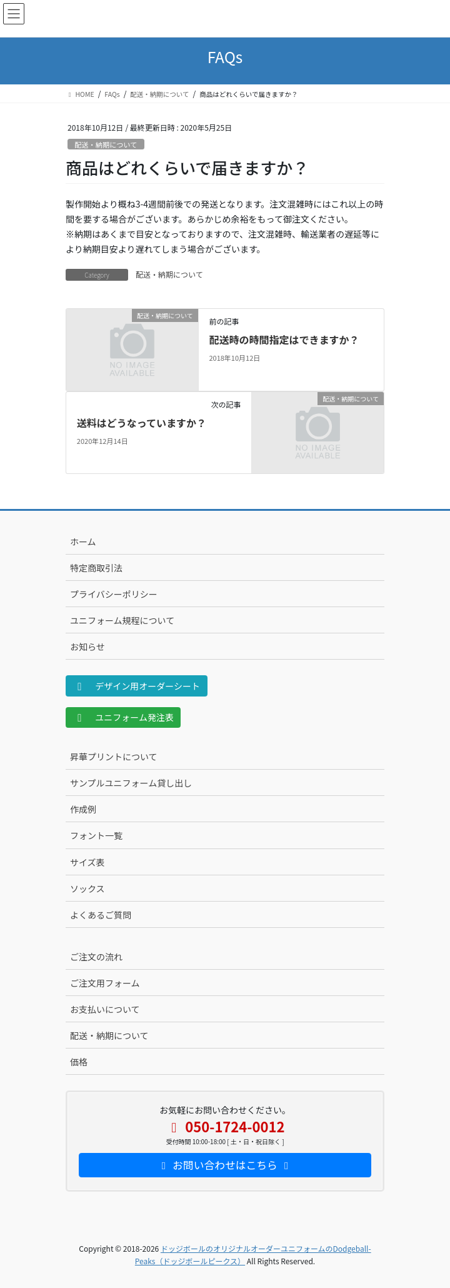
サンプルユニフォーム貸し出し (131, 783)
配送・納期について (105, 144)
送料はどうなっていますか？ (141, 422)
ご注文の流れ (96, 956)
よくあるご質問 (100, 914)
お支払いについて (105, 1009)
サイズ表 (87, 862)
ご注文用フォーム (105, 983)
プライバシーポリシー (114, 594)
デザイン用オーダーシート (137, 686)
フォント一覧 (96, 835)
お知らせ (87, 646)
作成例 (83, 809)
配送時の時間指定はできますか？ (284, 339)
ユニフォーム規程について (122, 620)
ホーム (83, 541)
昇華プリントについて (114, 756)
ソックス (87, 888)
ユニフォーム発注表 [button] (123, 717)
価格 (79, 1061)
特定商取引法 (96, 567)
